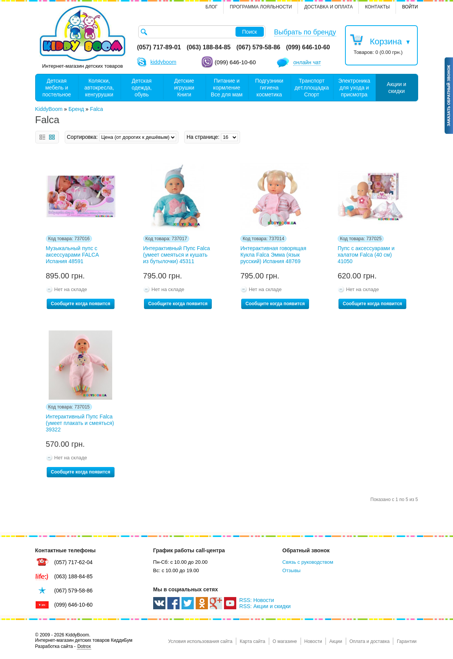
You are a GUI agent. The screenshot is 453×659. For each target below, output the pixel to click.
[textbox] (201, 31)
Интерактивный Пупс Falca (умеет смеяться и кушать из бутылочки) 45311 (176, 254)
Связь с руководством (307, 562)
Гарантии (406, 641)
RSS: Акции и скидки (265, 606)
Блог (212, 7)
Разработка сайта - (63, 646)
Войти (410, 7)
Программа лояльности (261, 7)
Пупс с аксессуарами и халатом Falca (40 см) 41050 (366, 254)
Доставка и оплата (328, 7)
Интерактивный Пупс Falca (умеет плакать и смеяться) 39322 (80, 423)
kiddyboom (163, 62)
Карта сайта (252, 641)
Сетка (52, 137)
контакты (377, 7)
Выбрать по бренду (305, 32)
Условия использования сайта (200, 641)
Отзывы (291, 570)
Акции (335, 641)
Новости (313, 641)
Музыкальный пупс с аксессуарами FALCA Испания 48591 (72, 254)
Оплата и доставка (370, 641)
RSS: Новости (256, 600)
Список (42, 137)
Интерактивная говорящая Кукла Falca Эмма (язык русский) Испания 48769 (273, 254)
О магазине (285, 641)
